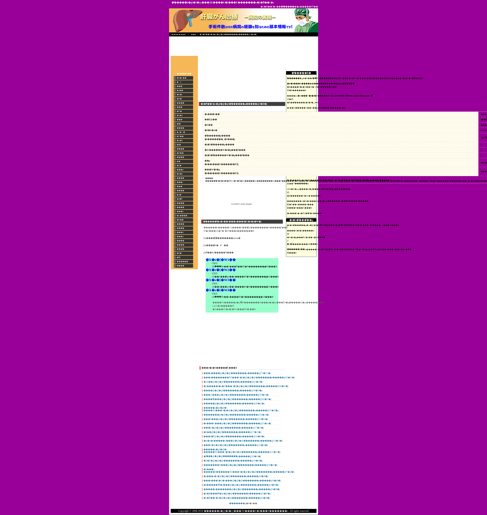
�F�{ (179, 253)
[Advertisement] (243, 45)
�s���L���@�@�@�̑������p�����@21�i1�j (237, 423)
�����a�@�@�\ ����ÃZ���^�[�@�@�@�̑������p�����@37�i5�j (241, 409)
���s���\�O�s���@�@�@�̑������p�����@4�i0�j (242, 480)
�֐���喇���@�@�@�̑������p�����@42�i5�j (237, 399)
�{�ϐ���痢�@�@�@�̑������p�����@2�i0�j (237, 493)
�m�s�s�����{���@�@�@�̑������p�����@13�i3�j (243, 441)
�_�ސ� (181, 132)
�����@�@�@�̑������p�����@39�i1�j (234, 403)
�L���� (182, 215)
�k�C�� (182, 78)
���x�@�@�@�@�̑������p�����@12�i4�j (236, 445)
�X (179, 82)
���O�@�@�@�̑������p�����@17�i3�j (234, 428)
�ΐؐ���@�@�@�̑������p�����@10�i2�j (232, 456)
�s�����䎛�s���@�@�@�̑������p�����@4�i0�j (241, 485)
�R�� (180, 153)
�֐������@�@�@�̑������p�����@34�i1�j (236, 415)
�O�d (180, 174)
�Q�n (180, 115)
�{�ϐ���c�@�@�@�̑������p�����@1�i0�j (237, 498)
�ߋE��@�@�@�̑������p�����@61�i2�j (233, 382)
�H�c (180, 94)
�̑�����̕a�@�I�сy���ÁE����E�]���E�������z (214, 2)
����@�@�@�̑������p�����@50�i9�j (233, 390)
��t (179, 124)
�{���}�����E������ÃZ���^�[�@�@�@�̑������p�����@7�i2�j (249, 470)
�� (178, 161)
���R (180, 211)
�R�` (179, 99)
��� (193, 34)
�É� (179, 165)
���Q (180, 232)
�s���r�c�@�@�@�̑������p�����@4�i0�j (236, 476)
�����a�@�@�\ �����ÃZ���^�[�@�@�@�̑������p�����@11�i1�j (242, 450)
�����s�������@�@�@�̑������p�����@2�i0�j (242, 489)
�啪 (178, 257)
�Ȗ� (179, 111)
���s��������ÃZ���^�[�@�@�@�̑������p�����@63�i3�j (249, 377)
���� (180, 103)
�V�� (180, 136)
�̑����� (236, 503)
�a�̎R (180, 199)
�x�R (180, 140)
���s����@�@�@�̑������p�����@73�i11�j (237, 373)
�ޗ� (179, 195)
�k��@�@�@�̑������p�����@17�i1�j (232, 432)
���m (180, 170)
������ (182, 261)
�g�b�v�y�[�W (178, 34)
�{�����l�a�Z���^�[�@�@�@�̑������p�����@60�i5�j (246, 386)
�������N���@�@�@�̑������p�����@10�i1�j (240, 465)
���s (180, 182)
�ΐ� (179, 145)
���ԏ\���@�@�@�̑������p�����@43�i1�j (236, 395)
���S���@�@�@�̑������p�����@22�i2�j (236, 419)
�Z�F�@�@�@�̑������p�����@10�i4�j (233, 460)
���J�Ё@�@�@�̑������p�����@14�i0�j (234, 436)
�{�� (180, 90)
